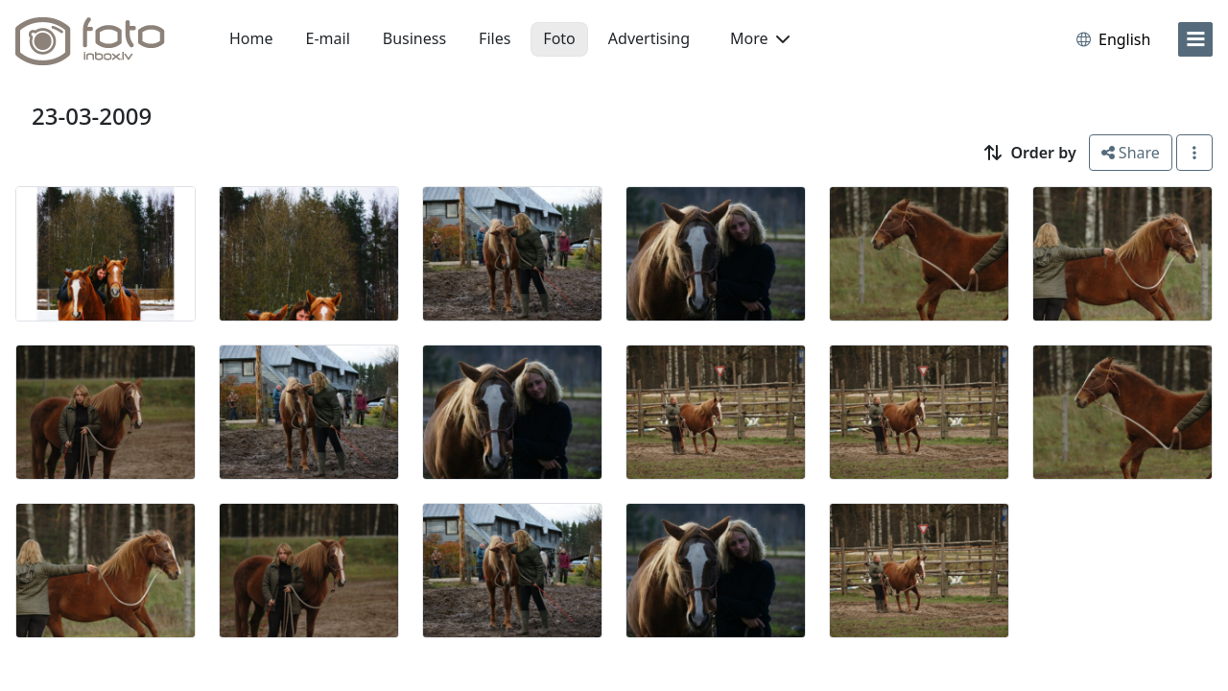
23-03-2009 (92, 115)
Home (251, 38)
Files (494, 38)
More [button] (760, 38)
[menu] (1195, 39)
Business (414, 38)
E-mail (328, 38)
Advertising (649, 38)
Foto (559, 38)
